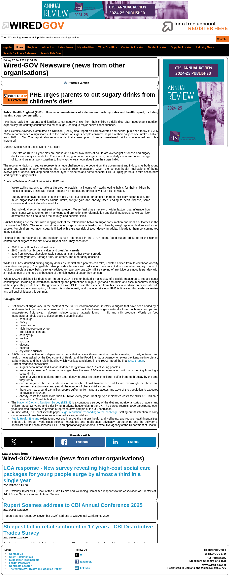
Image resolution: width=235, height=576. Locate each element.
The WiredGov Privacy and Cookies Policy (35, 568)
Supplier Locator (181, 47)
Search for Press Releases (19, 53)
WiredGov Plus (107, 47)
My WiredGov (85, 47)
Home (19, 47)
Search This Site (50, 53)
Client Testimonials (21, 556)
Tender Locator (157, 47)
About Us (48, 47)
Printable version (76, 82)
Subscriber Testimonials (24, 559)
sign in (7, 47)
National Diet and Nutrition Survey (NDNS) (44, 402)
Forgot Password (19, 562)
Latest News (65, 47)
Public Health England (25, 418)
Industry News (205, 47)
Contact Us (16, 553)
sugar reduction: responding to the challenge (89, 412)
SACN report (136, 360)
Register (32, 47)
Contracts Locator (132, 47)
